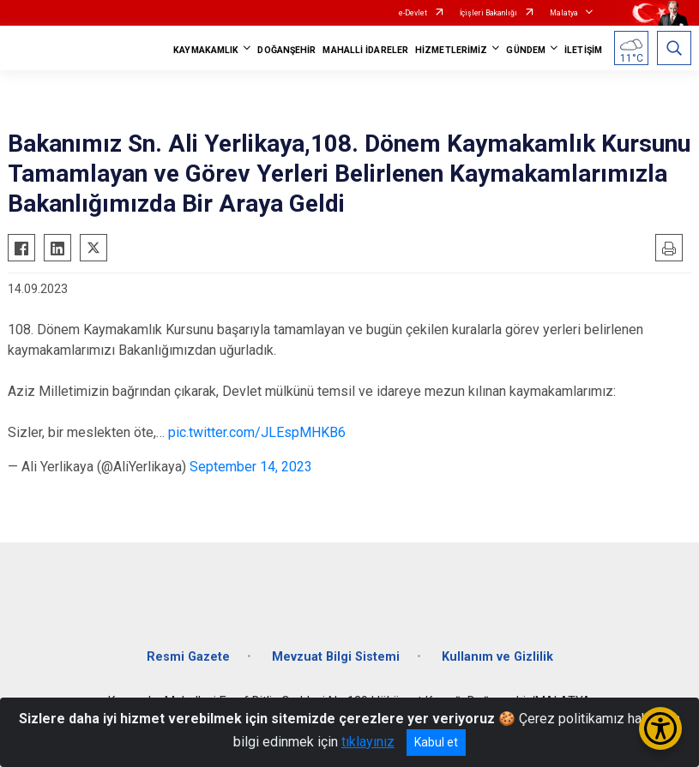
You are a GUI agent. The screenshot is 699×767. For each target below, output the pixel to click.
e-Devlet (413, 13)
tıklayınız (368, 742)
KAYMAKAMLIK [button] (205, 50)
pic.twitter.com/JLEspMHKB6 (257, 432)
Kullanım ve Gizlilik (497, 657)
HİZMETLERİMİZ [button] (451, 50)
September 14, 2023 (251, 466)
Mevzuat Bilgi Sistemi (336, 657)
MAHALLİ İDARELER (365, 50)
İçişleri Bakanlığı (488, 13)
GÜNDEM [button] (525, 50)
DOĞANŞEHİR (286, 50)
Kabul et (436, 742)
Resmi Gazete (188, 657)
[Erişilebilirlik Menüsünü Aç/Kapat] (660, 728)
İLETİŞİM (583, 50)
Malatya (564, 13)
